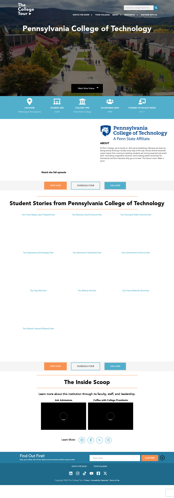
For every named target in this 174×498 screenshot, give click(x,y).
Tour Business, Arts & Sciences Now (87, 215)
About (117, 15)
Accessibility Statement (99, 480)
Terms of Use (114, 480)
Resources (131, 15)
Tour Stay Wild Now (38, 291)
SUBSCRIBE (150, 458)
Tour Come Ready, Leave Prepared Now (38, 215)
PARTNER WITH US (149, 14)
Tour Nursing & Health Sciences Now (135, 215)
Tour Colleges (102, 14)
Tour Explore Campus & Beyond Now (38, 328)
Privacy (86, 480)
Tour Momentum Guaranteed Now (87, 253)
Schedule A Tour (85, 185)
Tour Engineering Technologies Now (38, 253)
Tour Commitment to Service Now (136, 253)
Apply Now (55, 185)
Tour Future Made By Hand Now (135, 291)
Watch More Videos (88, 87)
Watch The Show (83, 15)
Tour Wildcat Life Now (87, 291)
